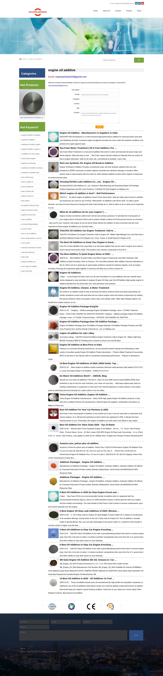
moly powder (25, 201)
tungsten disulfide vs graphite (30, 135)
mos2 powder (25, 243)
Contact (118, 11)
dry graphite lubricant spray (30, 205)
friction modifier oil (27, 182)
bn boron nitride (26, 229)
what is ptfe (25, 257)
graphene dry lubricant (28, 163)
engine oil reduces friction (29, 210)
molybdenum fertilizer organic (30, 144)
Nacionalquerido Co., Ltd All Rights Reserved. (42, 652)
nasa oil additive (26, 219)
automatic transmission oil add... (31, 247)
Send (99, 127)
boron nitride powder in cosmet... (31, 238)
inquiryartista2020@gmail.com (125, 3)
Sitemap (22, 648)
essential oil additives (28, 140)
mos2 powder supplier (28, 158)
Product (129, 11)
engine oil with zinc (27, 196)
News (139, 11)
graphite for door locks (28, 215)
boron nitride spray (27, 177)
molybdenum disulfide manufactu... (32, 168)
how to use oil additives (28, 233)
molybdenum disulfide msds (30, 172)
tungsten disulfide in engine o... (31, 149)
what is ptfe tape (26, 271)
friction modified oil (27, 186)
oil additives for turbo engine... (31, 154)
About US (106, 11)
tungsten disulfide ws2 (28, 262)
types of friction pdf (27, 191)
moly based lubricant (28, 252)
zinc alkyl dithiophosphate (29, 224)
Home (95, 11)
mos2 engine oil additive (29, 266)
